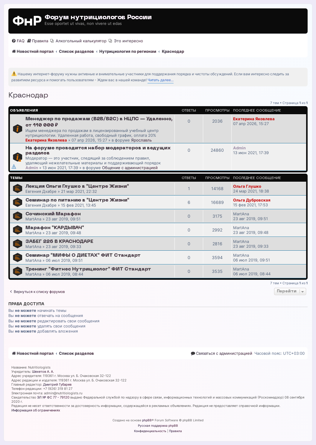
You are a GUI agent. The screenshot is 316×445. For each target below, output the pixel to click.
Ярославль (141, 140)
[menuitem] (18, 41)
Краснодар (28, 95)
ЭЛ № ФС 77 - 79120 (53, 397)
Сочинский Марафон (53, 214)
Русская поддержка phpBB (158, 425)
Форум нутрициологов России (98, 17)
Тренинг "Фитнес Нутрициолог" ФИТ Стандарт (88, 269)
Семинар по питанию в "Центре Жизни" (77, 200)
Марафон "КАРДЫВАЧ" (54, 227)
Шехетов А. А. (43, 371)
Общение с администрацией (130, 167)
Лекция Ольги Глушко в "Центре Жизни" (77, 186)
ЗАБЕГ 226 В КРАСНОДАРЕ (59, 241)
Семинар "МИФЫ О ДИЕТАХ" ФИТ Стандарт (83, 255)
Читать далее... (161, 80)
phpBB (147, 420)
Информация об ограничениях (35, 410)
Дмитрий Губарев (57, 384)
